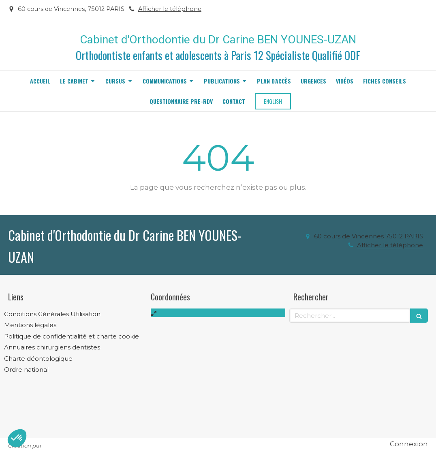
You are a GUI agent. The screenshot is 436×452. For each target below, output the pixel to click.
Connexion (409, 444)
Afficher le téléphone (169, 9)
